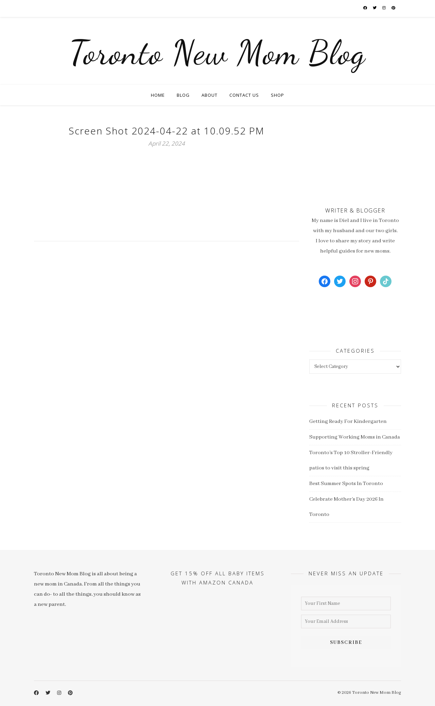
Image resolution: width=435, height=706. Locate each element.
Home (158, 95)
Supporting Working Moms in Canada (354, 437)
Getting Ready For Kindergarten (348, 421)
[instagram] (384, 8)
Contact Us (244, 95)
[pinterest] (394, 8)
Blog (183, 95)
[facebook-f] (365, 8)
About (210, 95)
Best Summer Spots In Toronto (346, 483)
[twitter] (375, 8)
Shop (277, 95)
